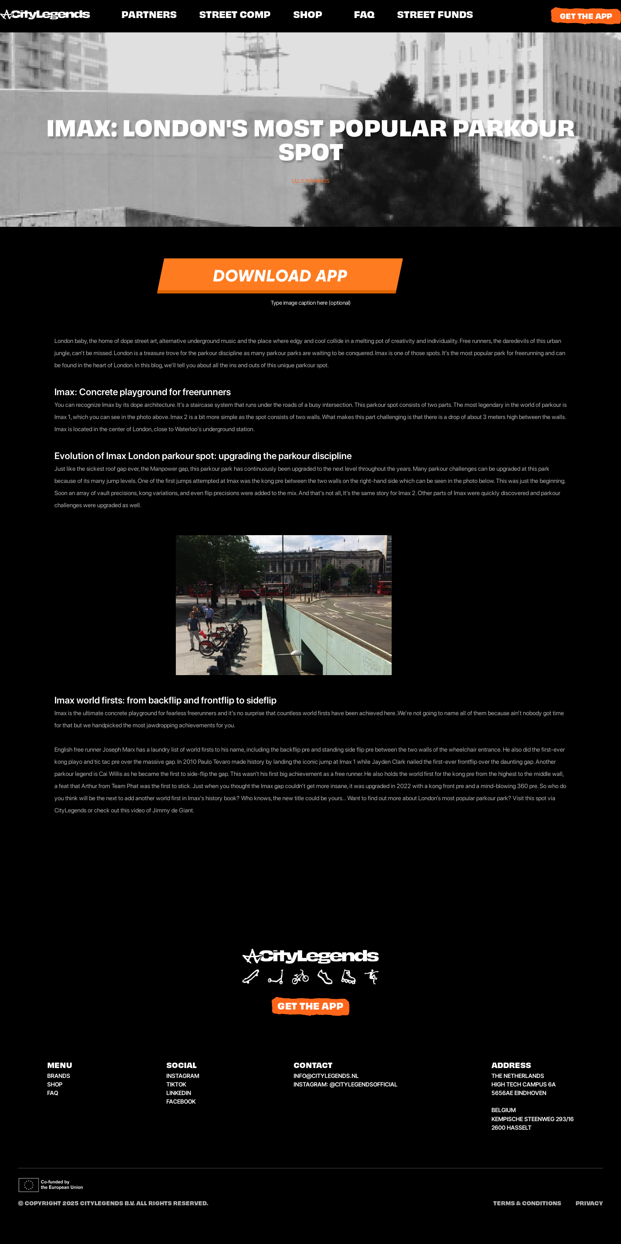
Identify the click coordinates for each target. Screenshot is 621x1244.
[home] (56, 15)
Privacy (589, 1204)
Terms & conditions (527, 1204)
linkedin (178, 1093)
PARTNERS (149, 15)
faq (52, 1093)
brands (58, 1076)
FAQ (364, 15)
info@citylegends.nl (326, 1076)
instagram (182, 1076)
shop (307, 15)
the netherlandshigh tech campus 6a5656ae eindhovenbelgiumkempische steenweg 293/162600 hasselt (532, 1102)
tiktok (176, 1084)
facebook (181, 1101)
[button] (235, 16)
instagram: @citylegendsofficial (346, 1084)
